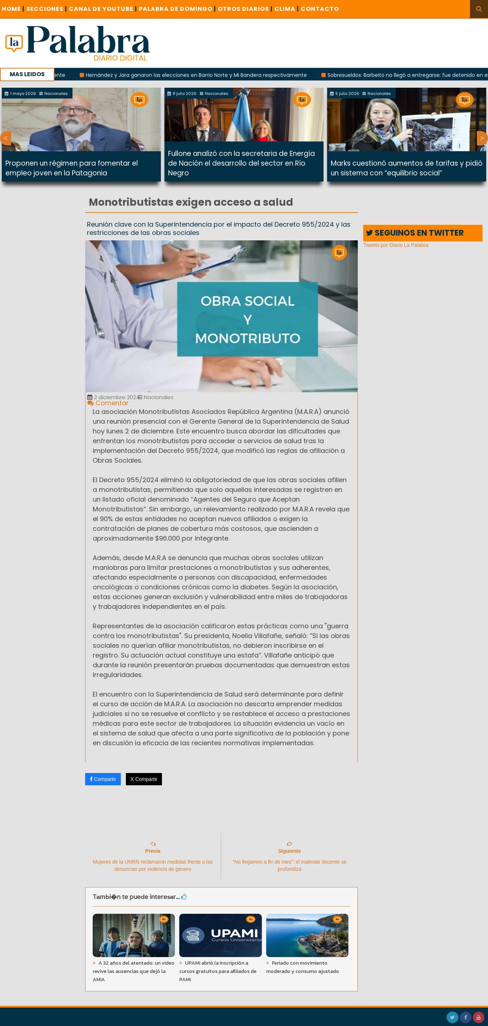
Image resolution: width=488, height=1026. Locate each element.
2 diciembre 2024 (113, 397)
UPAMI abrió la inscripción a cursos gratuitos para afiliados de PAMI (217, 971)
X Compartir (144, 779)
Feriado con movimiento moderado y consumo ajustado (302, 967)
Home (13, 9)
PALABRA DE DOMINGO (177, 9)
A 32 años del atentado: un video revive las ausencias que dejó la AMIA (134, 971)
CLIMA (286, 9)
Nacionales (155, 397)
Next (482, 138)
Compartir (103, 779)
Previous (5, 138)
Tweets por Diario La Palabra (395, 245)
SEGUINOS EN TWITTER (415, 233)
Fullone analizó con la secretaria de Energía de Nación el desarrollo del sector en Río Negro (241, 163)
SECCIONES (46, 9)
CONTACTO (320, 9)
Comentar (108, 402)
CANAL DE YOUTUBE (103, 9)
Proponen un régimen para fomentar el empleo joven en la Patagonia (71, 168)
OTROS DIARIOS (245, 9)
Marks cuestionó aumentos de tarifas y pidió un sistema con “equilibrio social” (407, 168)
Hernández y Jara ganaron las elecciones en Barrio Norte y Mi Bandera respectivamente (200, 75)
